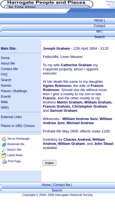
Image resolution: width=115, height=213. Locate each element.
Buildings (20, 91)
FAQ (4, 74)
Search (99, 37)
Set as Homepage (18, 138)
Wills (4, 102)
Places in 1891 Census (18, 126)
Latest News (15, 155)
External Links (11, 117)
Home (98, 20)
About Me (8, 63)
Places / (7, 91)
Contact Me (9, 69)
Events (6, 96)
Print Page (14, 161)
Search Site (14, 149)
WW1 (5, 108)
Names (6, 85)
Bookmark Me (16, 144)
